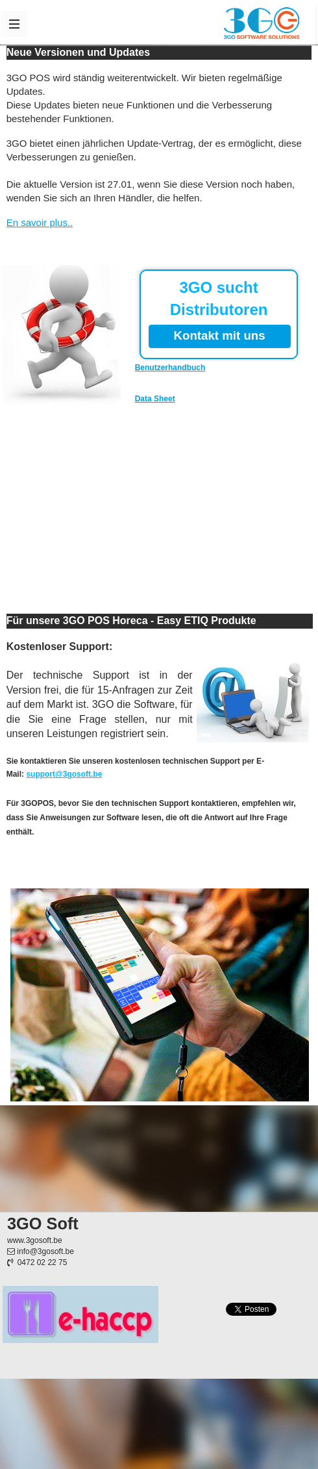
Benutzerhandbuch (170, 367)
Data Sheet (155, 398)
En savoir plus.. (39, 222)
